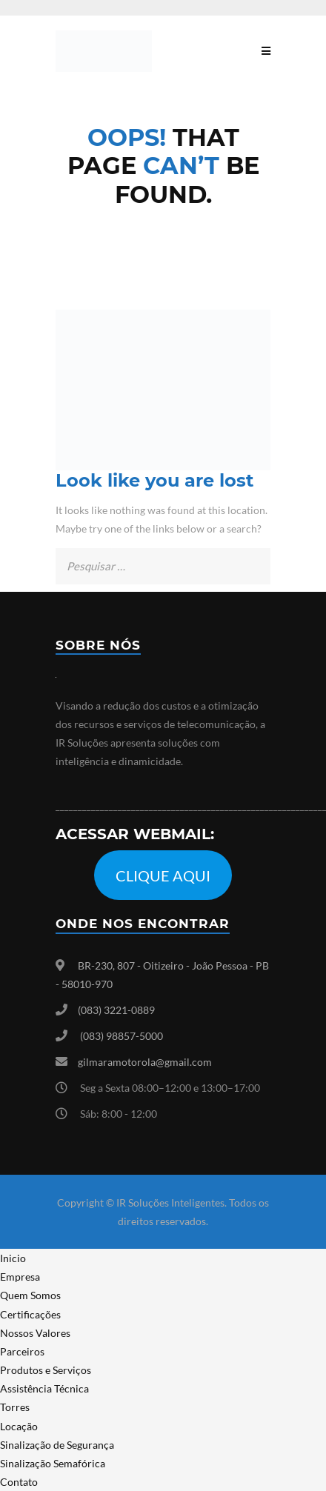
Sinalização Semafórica (52, 1463)
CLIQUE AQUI (163, 875)
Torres (15, 1407)
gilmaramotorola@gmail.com (145, 1061)
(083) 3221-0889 (116, 1010)
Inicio (13, 1258)
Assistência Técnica (44, 1388)
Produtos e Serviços (45, 1370)
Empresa (20, 1276)
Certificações (30, 1314)
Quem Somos (30, 1295)
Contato (19, 1481)
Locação (19, 1426)
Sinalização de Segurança (57, 1444)
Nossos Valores (35, 1333)
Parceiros (22, 1351)
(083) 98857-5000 (121, 1036)
